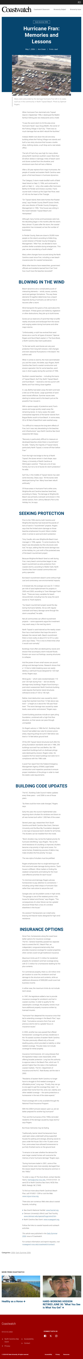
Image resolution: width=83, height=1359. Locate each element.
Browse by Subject (60, 9)
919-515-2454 (7, 1332)
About (28, 9)
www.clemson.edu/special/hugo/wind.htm (40, 1216)
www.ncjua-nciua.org (30, 1196)
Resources (66, 1354)
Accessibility (29, 1339)
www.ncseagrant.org (51, 1219)
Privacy (7, 1346)
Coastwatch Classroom (41, 9)
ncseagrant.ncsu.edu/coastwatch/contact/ (38, 1244)
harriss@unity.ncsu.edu (36, 1180)
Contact (27, 1343)
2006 (13, 1253)
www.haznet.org (52, 1210)
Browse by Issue (75, 9)
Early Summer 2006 (23, 1253)
